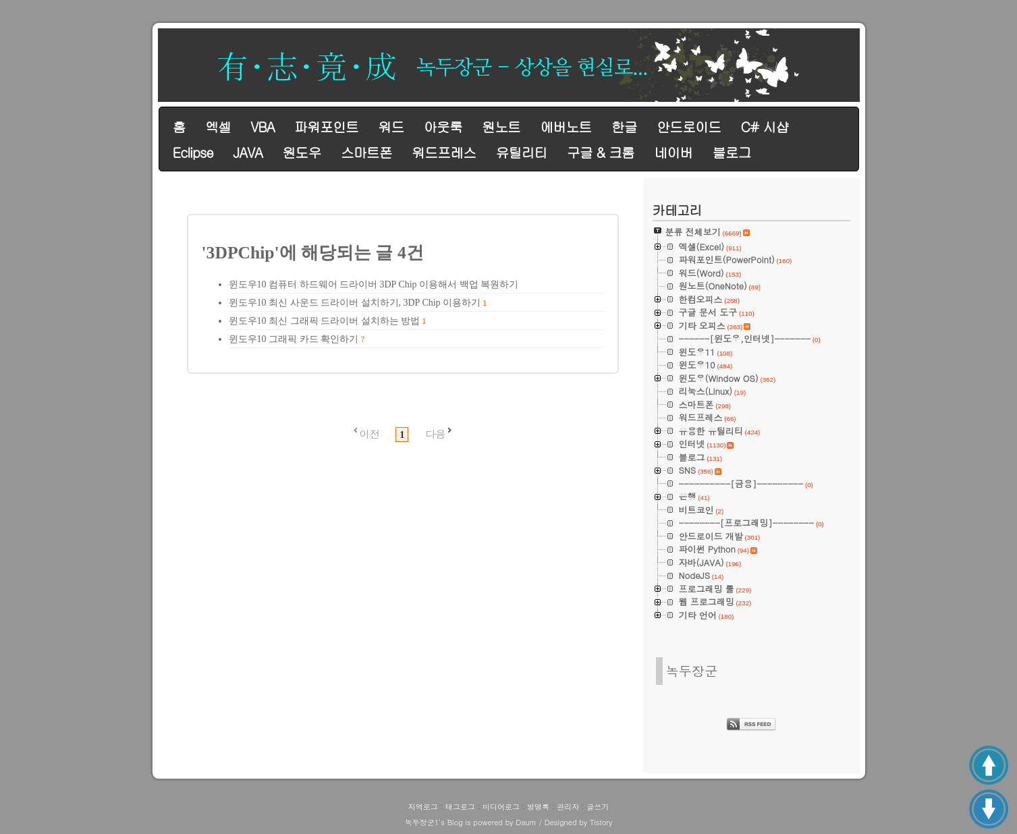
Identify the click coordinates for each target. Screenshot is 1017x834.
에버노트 (565, 126)
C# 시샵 (764, 126)
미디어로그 (501, 807)
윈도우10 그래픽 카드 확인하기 (294, 339)
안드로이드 (689, 126)
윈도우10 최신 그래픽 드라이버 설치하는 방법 (324, 321)
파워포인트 (326, 126)
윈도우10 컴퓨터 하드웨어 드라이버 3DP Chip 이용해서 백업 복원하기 (374, 284)
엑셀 (218, 126)
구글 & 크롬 (600, 152)
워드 (391, 126)
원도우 (301, 152)
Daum (526, 822)
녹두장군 (692, 670)
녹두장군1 (422, 822)
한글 (624, 126)
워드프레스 (444, 152)
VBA (262, 126)
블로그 (732, 152)
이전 (370, 433)
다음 (435, 433)
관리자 (568, 807)
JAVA (248, 152)
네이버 (673, 152)
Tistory (601, 822)
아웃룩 (443, 126)
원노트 (501, 126)
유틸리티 (521, 152)
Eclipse (193, 152)
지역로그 (423, 807)
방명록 (538, 807)
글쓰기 (597, 807)
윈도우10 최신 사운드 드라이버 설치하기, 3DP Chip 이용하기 (355, 303)
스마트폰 (366, 152)
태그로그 (460, 807)
